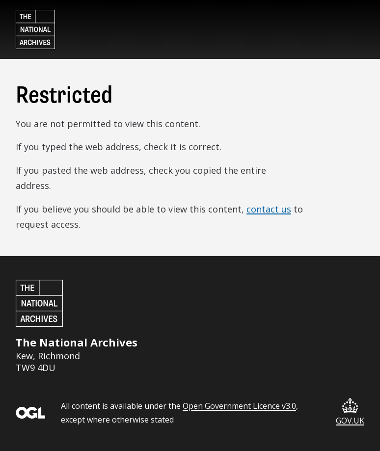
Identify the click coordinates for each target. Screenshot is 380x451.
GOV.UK (350, 412)
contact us (268, 209)
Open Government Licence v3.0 (239, 405)
